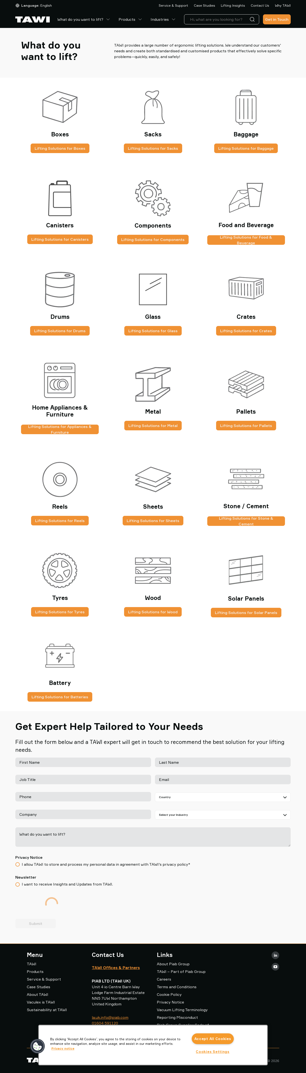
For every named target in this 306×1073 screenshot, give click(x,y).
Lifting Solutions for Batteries (60, 696)
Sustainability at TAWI (47, 1009)
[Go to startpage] (32, 19)
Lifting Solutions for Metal (153, 425)
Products (131, 19)
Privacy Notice (170, 1002)
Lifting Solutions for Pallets (246, 425)
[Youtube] (275, 967)
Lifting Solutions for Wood (153, 611)
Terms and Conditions (177, 986)
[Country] (223, 797)
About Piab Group (173, 963)
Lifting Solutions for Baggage (246, 148)
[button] (37, 1046)
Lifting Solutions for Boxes (60, 148)
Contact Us (260, 5)
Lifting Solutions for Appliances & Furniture (60, 429)
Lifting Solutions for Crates (246, 330)
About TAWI (37, 994)
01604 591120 (105, 1023)
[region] (153, 1045)
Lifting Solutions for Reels (60, 520)
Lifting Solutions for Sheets (153, 520)
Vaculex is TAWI (41, 1002)
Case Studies (204, 5)
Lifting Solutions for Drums (60, 330)
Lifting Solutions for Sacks (153, 148)
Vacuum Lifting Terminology (182, 1009)
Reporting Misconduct (177, 1017)
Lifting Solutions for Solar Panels (246, 612)
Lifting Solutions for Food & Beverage (246, 240)
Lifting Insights (233, 5)
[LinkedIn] (275, 955)
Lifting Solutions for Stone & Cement (246, 521)
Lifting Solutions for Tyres (60, 611)
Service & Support (173, 5)
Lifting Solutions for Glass (153, 330)
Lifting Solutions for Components (153, 239)
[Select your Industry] (223, 815)
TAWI (31, 963)
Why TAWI (283, 5)
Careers (164, 979)
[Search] (253, 19)
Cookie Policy (169, 994)
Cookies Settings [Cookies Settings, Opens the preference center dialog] (213, 1052)
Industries (163, 19)
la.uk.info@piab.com (110, 1017)
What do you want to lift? (84, 19)
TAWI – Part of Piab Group (181, 971)
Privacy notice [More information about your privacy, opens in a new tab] (62, 1048)
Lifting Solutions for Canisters (60, 239)
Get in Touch (277, 19)
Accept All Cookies (212, 1039)
